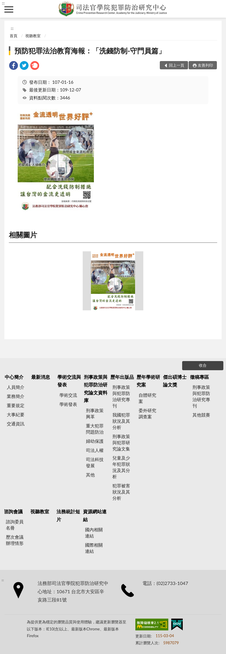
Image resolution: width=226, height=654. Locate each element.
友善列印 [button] (205, 65)
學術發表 (68, 404)
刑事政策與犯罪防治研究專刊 (121, 396)
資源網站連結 (95, 515)
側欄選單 (8, 9)
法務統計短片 (68, 515)
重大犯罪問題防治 (95, 429)
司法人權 (95, 450)
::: (3, 3)
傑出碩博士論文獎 (175, 380)
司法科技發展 (95, 462)
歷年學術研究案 (148, 380)
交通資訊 (15, 423)
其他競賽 (201, 414)
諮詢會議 (13, 511)
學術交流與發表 (69, 380)
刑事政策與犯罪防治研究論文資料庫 (95, 388)
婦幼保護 (95, 441)
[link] (13, 66)
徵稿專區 (199, 377)
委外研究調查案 (147, 413)
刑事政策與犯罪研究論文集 (121, 442)
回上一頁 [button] (176, 65)
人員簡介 (15, 387)
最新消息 (40, 377)
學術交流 (68, 395)
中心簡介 (14, 377)
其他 (90, 474)
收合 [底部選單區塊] (203, 365)
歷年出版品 (122, 377)
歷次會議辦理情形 (15, 540)
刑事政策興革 (95, 413)
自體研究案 (147, 398)
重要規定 (15, 405)
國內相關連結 (94, 532)
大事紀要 (15, 414)
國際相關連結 (94, 548)
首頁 (13, 35)
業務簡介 (15, 396)
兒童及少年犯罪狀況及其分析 (121, 467)
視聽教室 (33, 35)
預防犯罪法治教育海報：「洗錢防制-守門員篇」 (89, 50)
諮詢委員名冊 (15, 524)
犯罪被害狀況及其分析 (121, 492)
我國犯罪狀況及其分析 (121, 421)
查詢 (217, 9)
